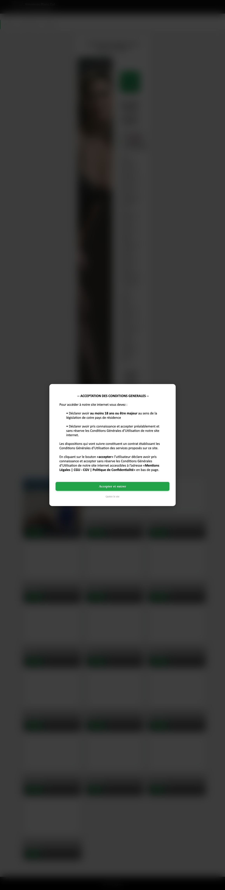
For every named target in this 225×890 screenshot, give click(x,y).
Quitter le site (112, 496)
